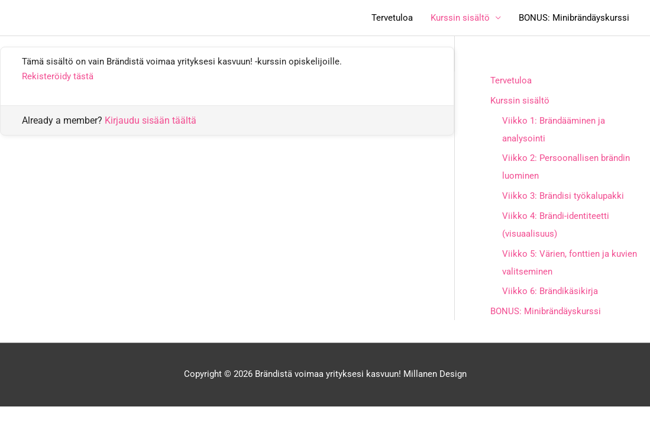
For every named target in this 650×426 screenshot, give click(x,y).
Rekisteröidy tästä (57, 76)
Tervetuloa (392, 17)
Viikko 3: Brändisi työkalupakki (563, 196)
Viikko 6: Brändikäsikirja (550, 291)
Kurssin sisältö (460, 17)
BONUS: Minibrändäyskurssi (574, 17)
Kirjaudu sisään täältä (150, 120)
